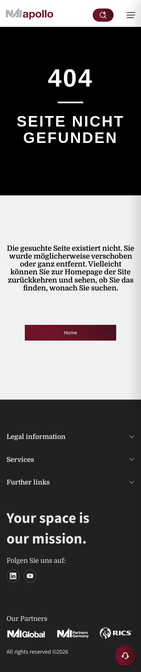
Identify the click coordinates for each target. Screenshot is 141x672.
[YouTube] (30, 576)
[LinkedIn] (13, 576)
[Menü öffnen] (131, 15)
